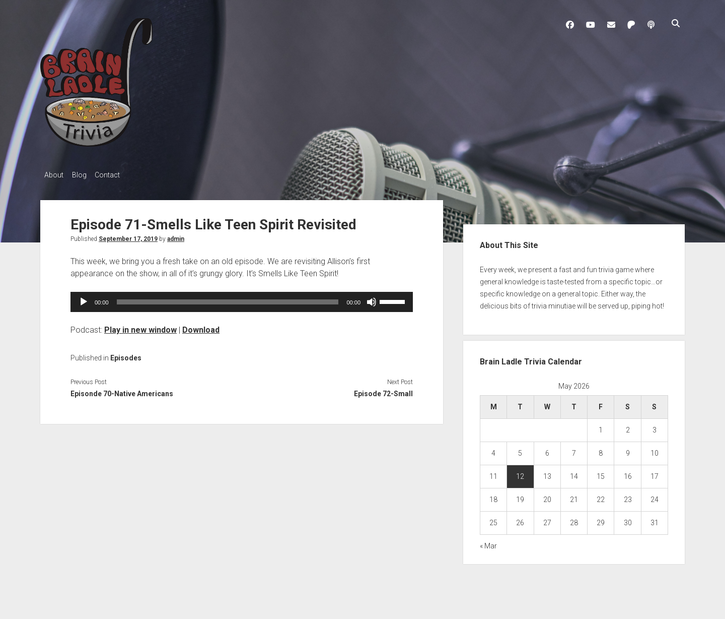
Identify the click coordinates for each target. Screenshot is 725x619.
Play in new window (140, 327)
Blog (84, 175)
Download (201, 327)
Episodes (125, 355)
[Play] (84, 299)
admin (175, 235)
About (53, 175)
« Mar (488, 543)
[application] (241, 299)
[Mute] (372, 299)
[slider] (228, 298)
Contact (116, 175)
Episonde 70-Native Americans (121, 391)
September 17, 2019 (128, 235)
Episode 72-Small (383, 391)
